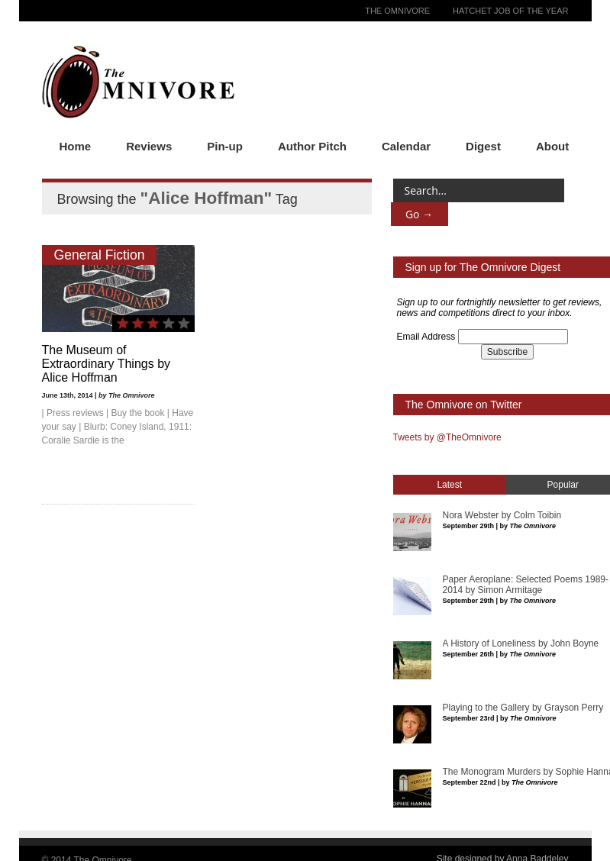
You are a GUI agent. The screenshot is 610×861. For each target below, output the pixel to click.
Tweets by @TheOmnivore (447, 437)
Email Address (426, 336)
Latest (449, 484)
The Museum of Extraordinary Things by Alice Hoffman (106, 363)
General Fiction (99, 255)
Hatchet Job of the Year (510, 10)
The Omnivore (397, 10)
